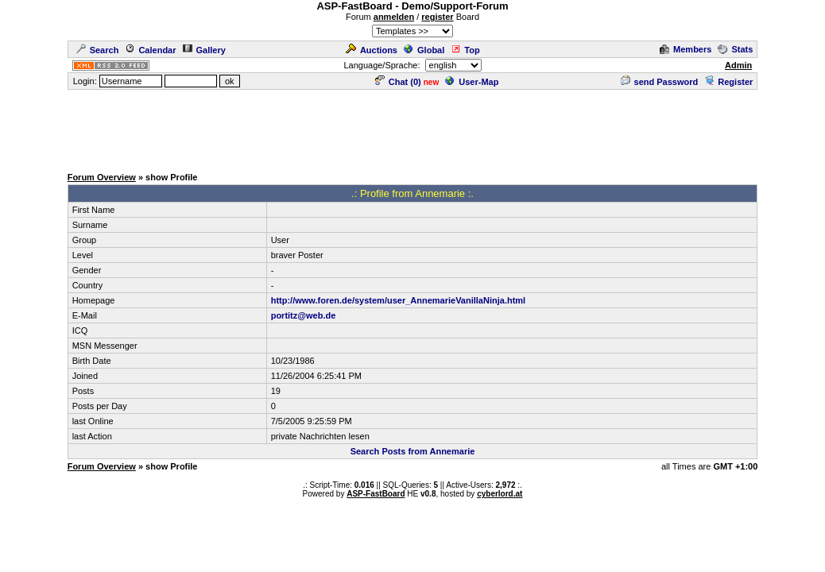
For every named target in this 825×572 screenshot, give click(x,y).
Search (97, 50)
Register (728, 82)
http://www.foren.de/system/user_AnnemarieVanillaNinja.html (398, 300)
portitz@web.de (303, 315)
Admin (738, 65)
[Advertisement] (412, 127)
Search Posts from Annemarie (413, 451)
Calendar (150, 50)
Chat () (398, 82)
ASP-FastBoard (376, 493)
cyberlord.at (499, 493)
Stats (735, 49)
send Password (660, 82)
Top (465, 50)
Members (685, 49)
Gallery (204, 50)
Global (424, 50)
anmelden (394, 16)
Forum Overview (102, 177)
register (437, 16)
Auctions (371, 50)
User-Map (471, 82)
